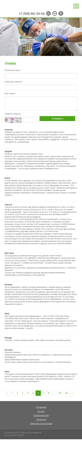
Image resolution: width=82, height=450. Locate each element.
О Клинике (41, 407)
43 (59, 393)
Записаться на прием (41, 423)
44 (66, 393)
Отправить (57, 118)
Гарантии (41, 419)
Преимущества (41, 415)
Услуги (41, 411)
